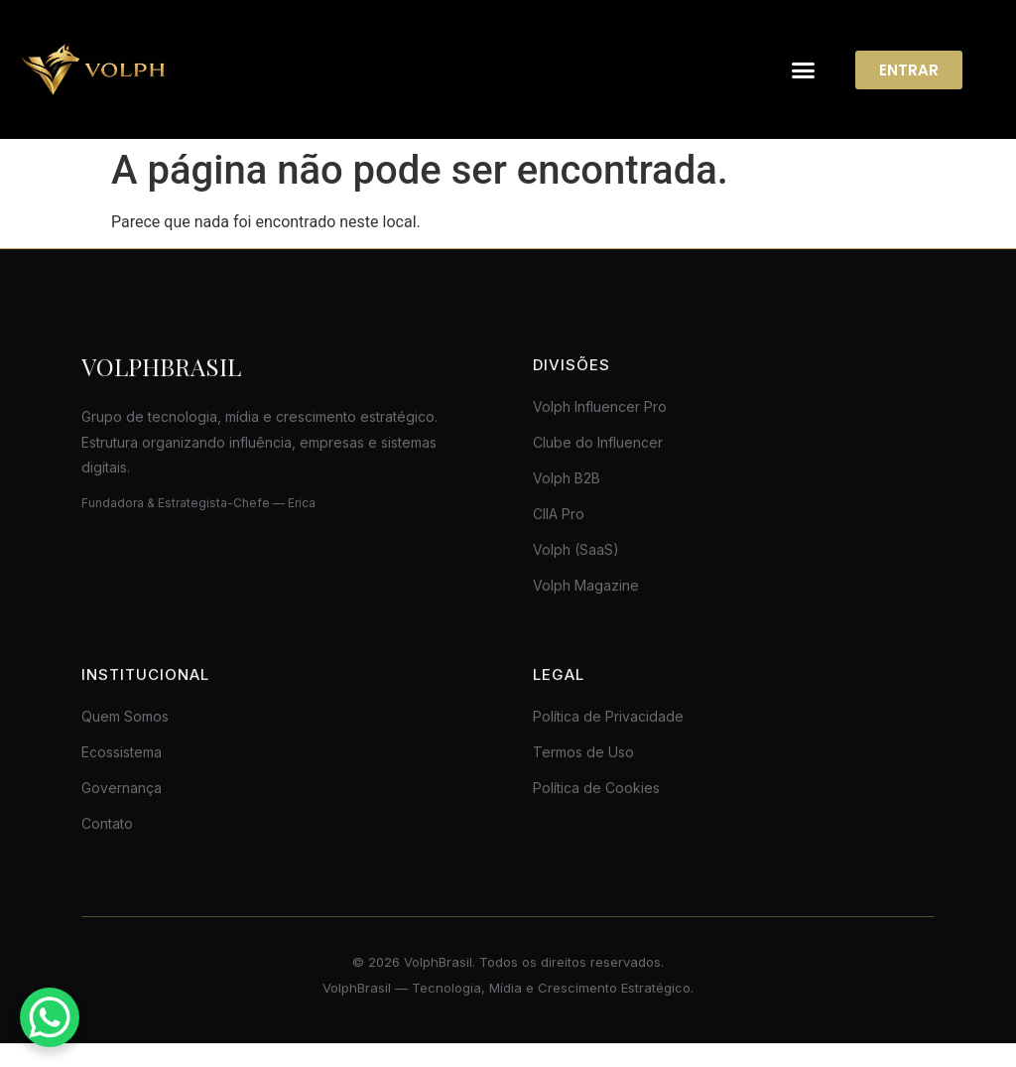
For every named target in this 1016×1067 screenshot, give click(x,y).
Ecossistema (121, 752)
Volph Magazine (586, 586)
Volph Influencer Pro (600, 407)
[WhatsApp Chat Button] (49, 1017)
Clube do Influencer (598, 443)
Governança (121, 788)
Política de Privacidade (608, 717)
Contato (107, 824)
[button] (803, 69)
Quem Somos (125, 717)
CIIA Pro (558, 514)
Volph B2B (566, 478)
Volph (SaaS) (576, 550)
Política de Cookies (596, 788)
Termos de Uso (583, 752)
